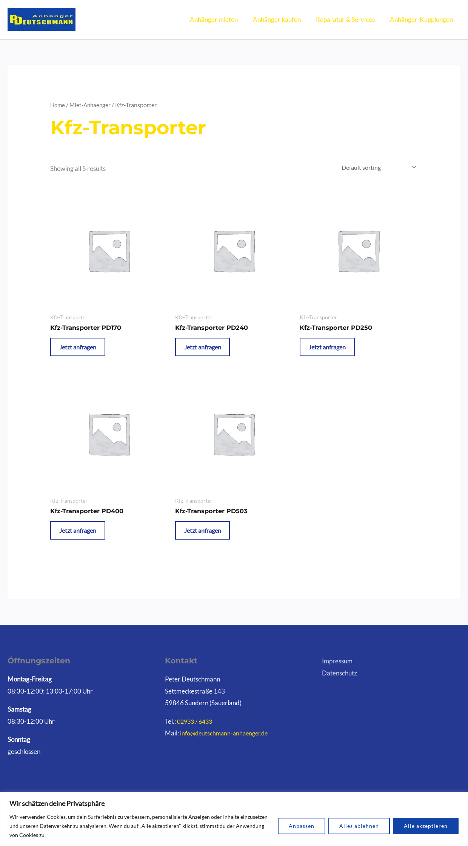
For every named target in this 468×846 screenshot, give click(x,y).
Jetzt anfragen (83, 350)
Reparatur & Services (348, 19)
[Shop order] (375, 168)
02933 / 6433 (196, 731)
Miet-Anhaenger (92, 105)
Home (58, 105)
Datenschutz (339, 683)
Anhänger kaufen (282, 19)
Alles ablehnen (359, 826)
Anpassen (301, 826)
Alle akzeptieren (426, 826)
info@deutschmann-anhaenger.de (227, 743)
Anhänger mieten (222, 19)
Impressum (337, 671)
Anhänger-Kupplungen (422, 19)
